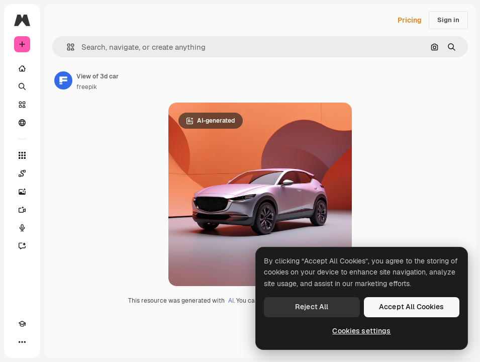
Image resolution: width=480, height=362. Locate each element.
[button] (66, 47)
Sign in (448, 20)
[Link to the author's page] (63, 80)
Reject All (311, 306)
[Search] (22, 86)
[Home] (22, 68)
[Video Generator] (22, 210)
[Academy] (22, 324)
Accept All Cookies (411, 306)
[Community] (22, 123)
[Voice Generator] (22, 228)
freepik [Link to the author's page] (86, 87)
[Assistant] (22, 246)
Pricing (410, 20)
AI (231, 301)
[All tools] (22, 155)
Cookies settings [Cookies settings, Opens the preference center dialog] (361, 330)
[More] (22, 342)
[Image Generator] (22, 192)
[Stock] (22, 105)
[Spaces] (22, 173)
